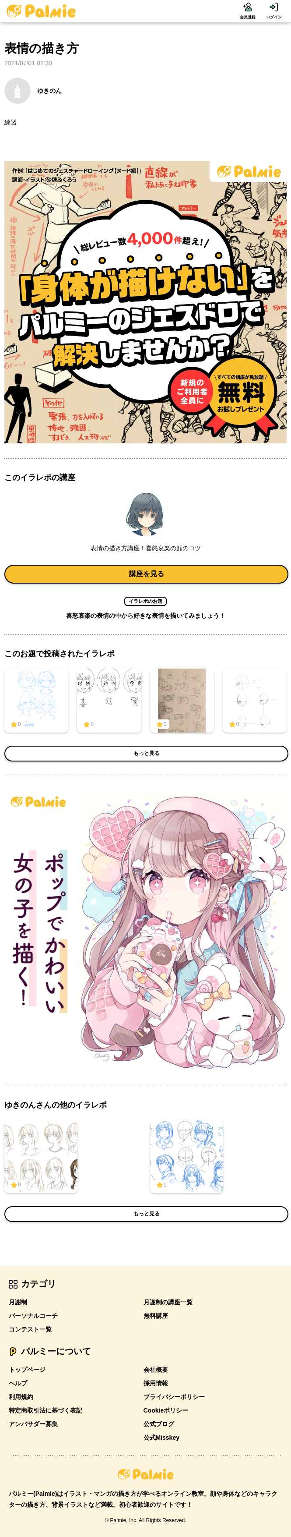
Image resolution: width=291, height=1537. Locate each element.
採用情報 (156, 1383)
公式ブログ (159, 1423)
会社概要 (156, 1369)
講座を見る (146, 573)
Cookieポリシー (166, 1410)
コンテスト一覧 (30, 1329)
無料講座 (156, 1315)
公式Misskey (161, 1437)
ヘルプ (18, 1383)
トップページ (27, 1369)
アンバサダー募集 (33, 1423)
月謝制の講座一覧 (168, 1302)
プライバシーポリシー (174, 1396)
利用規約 (21, 1396)
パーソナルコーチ (33, 1315)
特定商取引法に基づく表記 (45, 1410)
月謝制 (18, 1302)
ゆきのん (33, 91)
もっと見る (146, 753)
